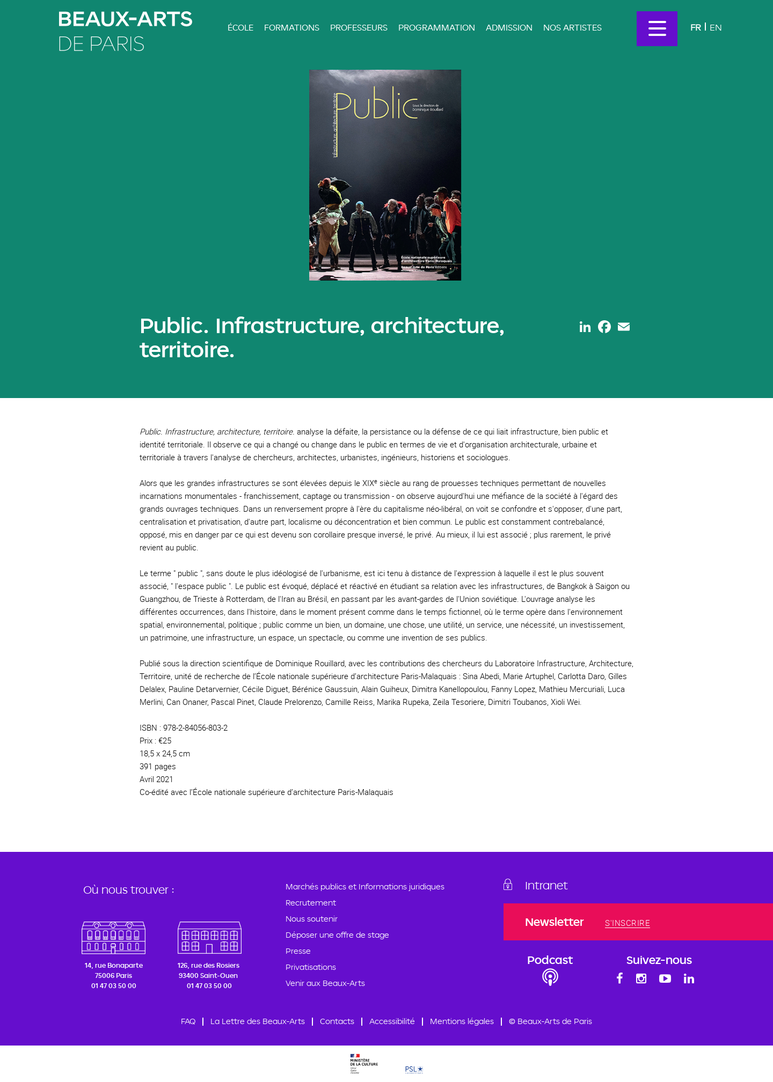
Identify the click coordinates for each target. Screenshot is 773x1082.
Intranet (546, 885)
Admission (509, 27)
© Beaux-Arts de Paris (550, 1021)
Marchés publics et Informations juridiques (365, 886)
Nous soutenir (312, 919)
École (240, 27)
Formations (291, 27)
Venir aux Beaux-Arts (325, 983)
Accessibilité (392, 1021)
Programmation (436, 27)
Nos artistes (572, 27)
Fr (695, 27)
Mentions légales (462, 1021)
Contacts (337, 1021)
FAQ (188, 1021)
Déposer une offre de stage (337, 935)
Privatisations (311, 967)
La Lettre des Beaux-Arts (257, 1021)
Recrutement (311, 902)
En (716, 27)
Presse (298, 951)
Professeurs (359, 27)
